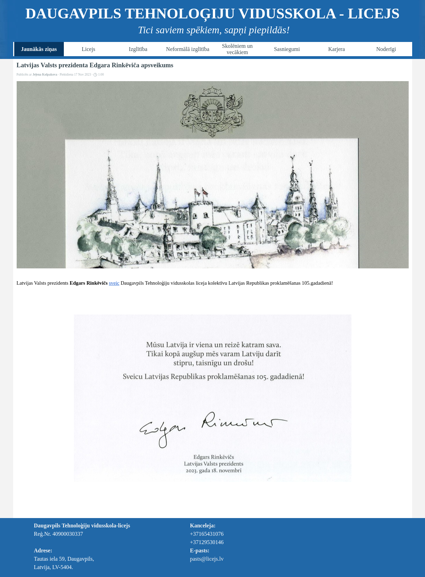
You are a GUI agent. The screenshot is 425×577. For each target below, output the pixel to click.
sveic (114, 283)
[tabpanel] (94, 546)
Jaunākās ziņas (39, 49)
